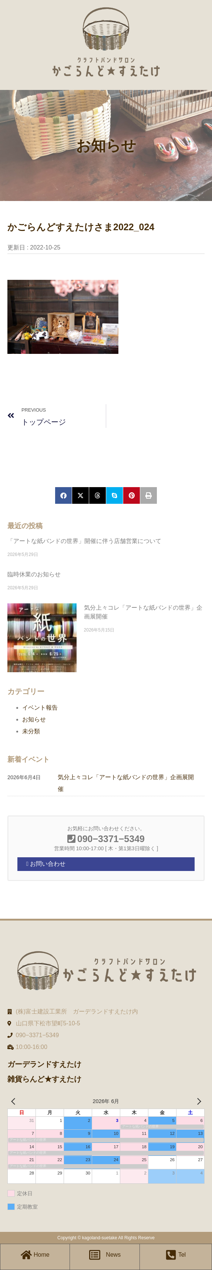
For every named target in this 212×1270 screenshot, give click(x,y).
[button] (63, 495)
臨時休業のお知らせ (34, 574)
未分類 (31, 731)
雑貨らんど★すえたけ (44, 1079)
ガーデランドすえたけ (44, 1064)
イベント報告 (40, 707)
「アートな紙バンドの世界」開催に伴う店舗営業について (84, 541)
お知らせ (34, 719)
